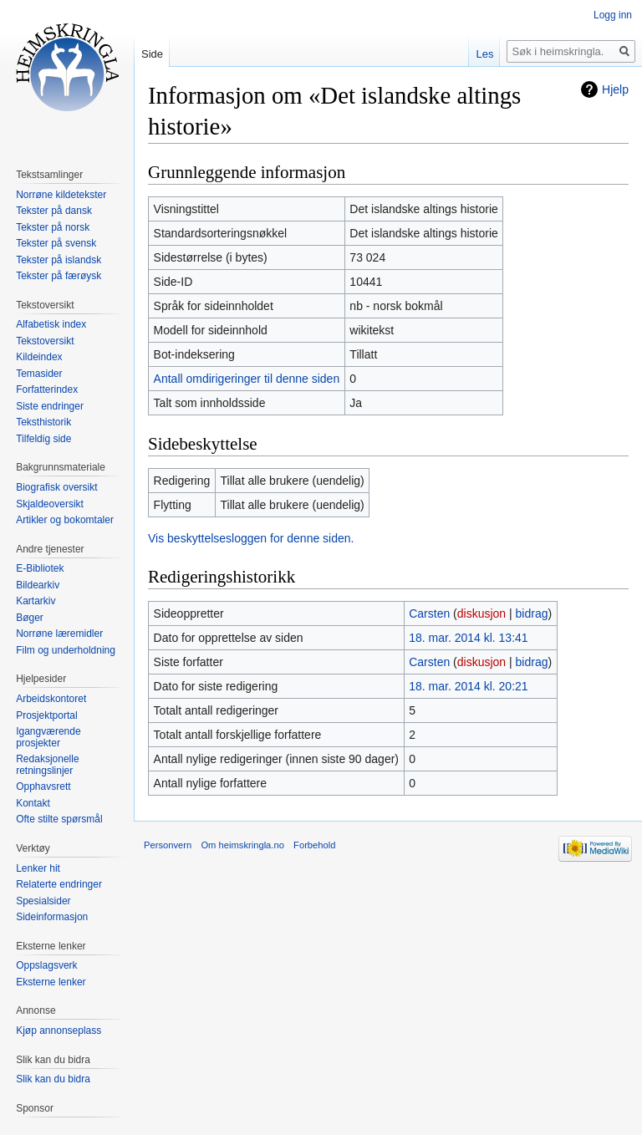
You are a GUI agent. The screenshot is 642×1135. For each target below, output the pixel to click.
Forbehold (314, 845)
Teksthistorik (43, 422)
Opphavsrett (43, 786)
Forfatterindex (47, 389)
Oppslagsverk (46, 965)
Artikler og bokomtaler (65, 520)
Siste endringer (50, 406)
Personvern (167, 845)
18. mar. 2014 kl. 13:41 (468, 637)
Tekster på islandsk (58, 260)
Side (152, 54)
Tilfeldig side (43, 439)
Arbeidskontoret (51, 699)
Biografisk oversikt (56, 487)
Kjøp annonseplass (58, 1030)
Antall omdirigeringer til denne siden (247, 378)
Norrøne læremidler (59, 633)
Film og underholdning (65, 650)
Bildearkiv (37, 585)
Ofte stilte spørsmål (59, 819)
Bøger (29, 617)
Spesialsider (43, 901)
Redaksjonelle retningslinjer (47, 764)
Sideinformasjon (52, 917)
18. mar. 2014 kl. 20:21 (468, 686)
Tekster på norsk (52, 227)
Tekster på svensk (56, 243)
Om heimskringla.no (242, 845)
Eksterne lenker (50, 982)
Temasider (39, 373)
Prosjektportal (46, 715)
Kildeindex (39, 357)
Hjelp (615, 89)
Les (484, 54)
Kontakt (33, 803)
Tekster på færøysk (58, 276)
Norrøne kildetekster (61, 195)
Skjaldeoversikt (50, 504)
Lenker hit (38, 868)
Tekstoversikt (45, 341)
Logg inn (613, 15)
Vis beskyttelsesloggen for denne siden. (251, 538)
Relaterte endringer (59, 884)
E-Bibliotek (40, 568)
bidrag (532, 613)
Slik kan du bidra (53, 1079)
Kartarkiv (35, 601)
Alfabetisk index (51, 324)
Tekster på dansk (54, 210)
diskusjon (481, 613)
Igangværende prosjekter (48, 737)
